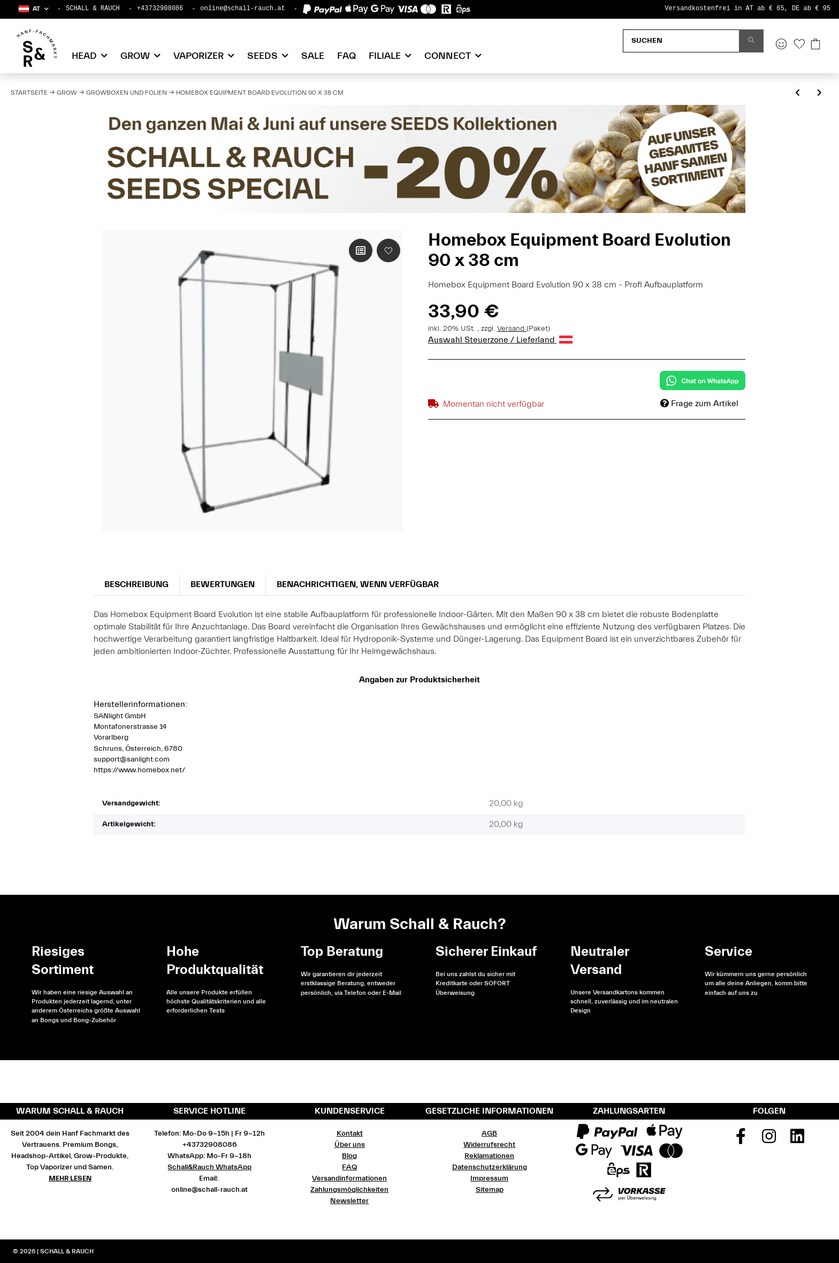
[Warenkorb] (815, 45)
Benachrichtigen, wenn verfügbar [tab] (358, 584)
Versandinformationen (349, 1178)
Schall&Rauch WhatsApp (209, 1167)
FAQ (346, 56)
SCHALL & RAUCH (93, 8)
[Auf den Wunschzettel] (388, 250)
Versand (512, 328)
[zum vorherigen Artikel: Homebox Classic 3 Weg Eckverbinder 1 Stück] (798, 93)
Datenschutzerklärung (489, 1167)
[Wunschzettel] (799, 45)
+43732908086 (160, 8)
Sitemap (490, 1189)
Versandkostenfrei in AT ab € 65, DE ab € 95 (747, 8)
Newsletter (349, 1201)
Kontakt (350, 1133)
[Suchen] (681, 40)
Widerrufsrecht (489, 1144)
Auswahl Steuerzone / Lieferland (500, 340)
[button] (33, 9)
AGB (489, 1133)
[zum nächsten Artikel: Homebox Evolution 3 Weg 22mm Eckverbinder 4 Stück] (819, 93)
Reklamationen (489, 1156)
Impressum (489, 1178)
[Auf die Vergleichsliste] (360, 250)
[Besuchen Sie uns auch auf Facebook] (741, 1140)
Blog (349, 1156)
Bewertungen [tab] (222, 584)
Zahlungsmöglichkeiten (349, 1189)
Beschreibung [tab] (136, 584)
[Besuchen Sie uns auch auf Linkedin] (797, 1140)
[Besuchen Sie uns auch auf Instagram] (769, 1140)
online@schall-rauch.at (242, 8)
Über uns (349, 1144)
